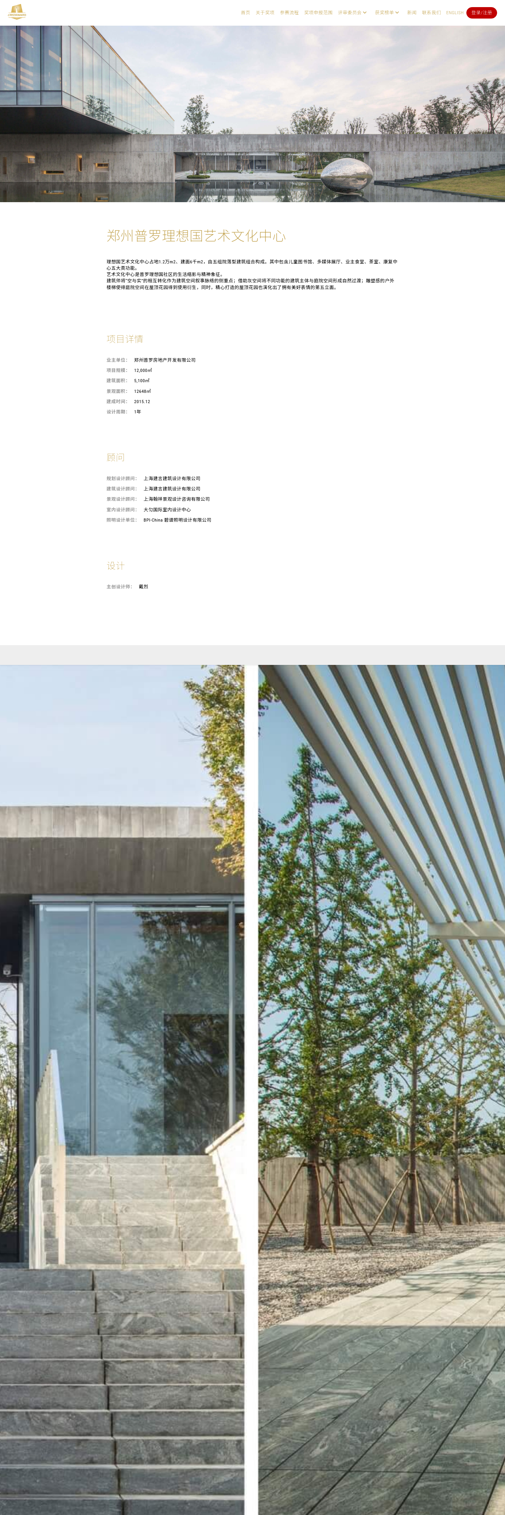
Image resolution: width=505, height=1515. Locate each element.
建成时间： (118, 401)
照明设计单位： (123, 520)
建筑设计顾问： (123, 489)
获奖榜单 (384, 12)
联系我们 (431, 12)
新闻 (412, 12)
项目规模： (118, 370)
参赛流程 (289, 12)
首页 (245, 12)
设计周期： (118, 412)
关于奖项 (265, 12)
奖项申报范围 (318, 12)
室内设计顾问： (123, 510)
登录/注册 (481, 12)
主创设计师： (121, 586)
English (455, 12)
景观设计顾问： (123, 499)
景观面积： (118, 391)
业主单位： (118, 360)
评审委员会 (350, 12)
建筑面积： (118, 380)
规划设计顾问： (123, 478)
